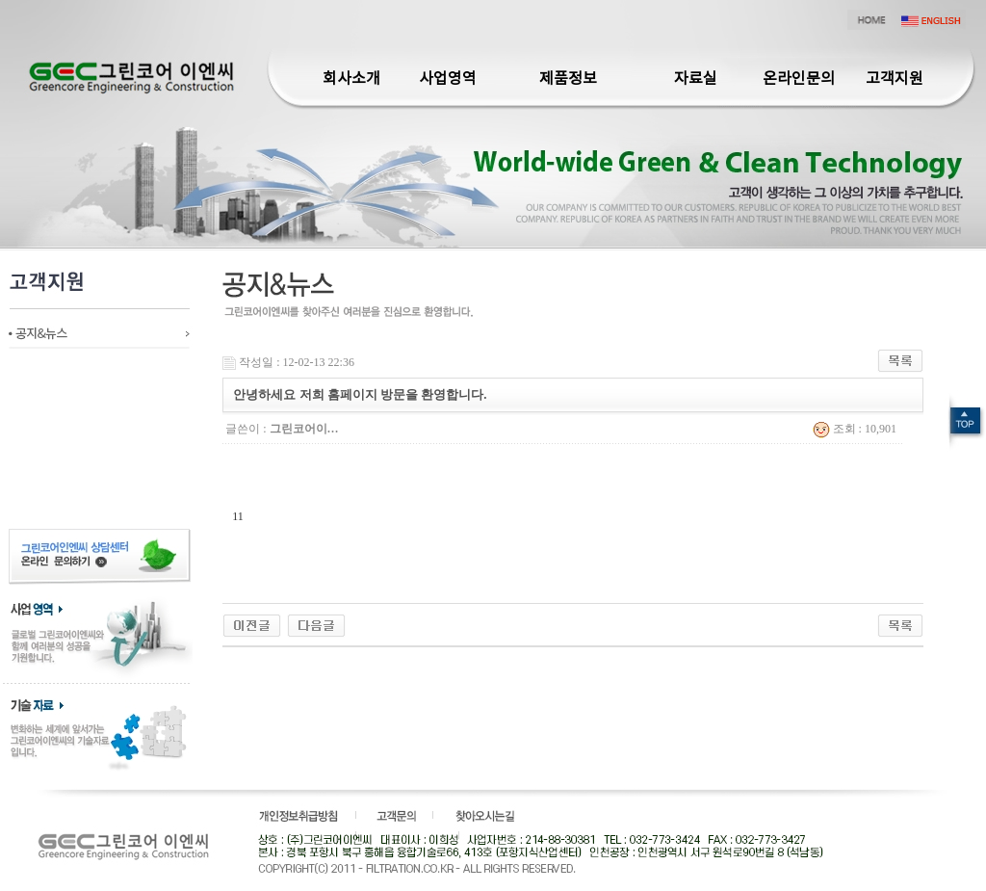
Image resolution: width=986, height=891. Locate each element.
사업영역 (448, 79)
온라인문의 (799, 79)
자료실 (695, 79)
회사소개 (351, 79)
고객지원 (894, 79)
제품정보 (568, 79)
